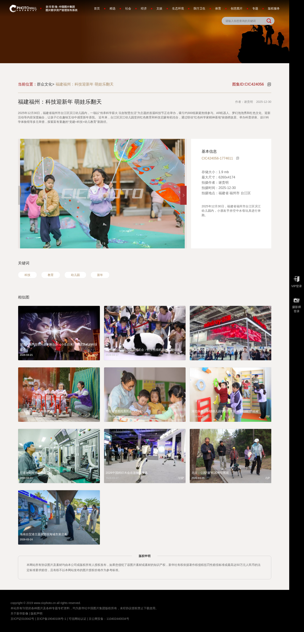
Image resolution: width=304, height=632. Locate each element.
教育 (51, 275)
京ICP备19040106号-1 (51, 618)
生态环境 (178, 8)
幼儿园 (75, 275)
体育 (218, 8)
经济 (144, 8)
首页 (97, 8)
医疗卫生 (199, 8)
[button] (183, 195)
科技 (27, 275)
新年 (100, 275)
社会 (128, 8)
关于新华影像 (19, 613)
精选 (112, 8)
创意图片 (237, 8)
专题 (255, 8)
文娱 (159, 8)
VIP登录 (296, 281)
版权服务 (274, 8)
